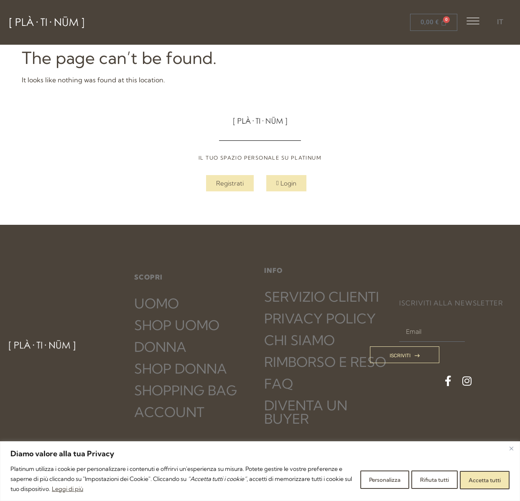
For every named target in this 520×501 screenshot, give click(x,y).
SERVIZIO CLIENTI (321, 296)
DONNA (160, 346)
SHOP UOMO (176, 325)
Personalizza (359, 479)
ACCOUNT (169, 412)
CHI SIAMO (299, 340)
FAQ (278, 383)
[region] (260, 471)
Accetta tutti (479, 479)
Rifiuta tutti (419, 479)
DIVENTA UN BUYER (305, 412)
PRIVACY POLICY (320, 318)
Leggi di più (146, 489)
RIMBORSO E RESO (325, 361)
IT (500, 22)
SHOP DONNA (180, 368)
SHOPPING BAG (185, 390)
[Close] (511, 448)
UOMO (156, 303)
